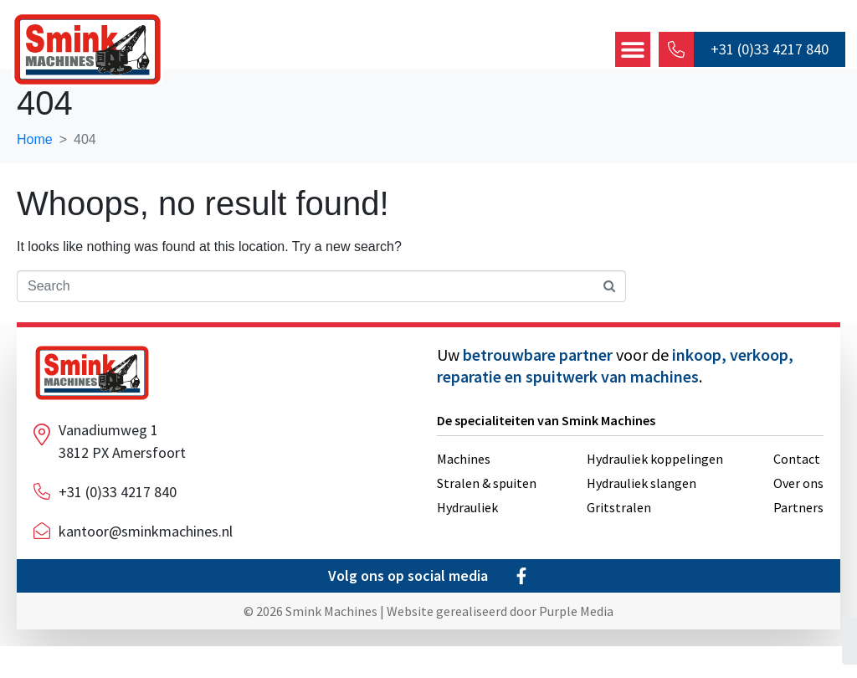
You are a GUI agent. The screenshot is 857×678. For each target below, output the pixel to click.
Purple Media (576, 642)
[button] (631, 50)
